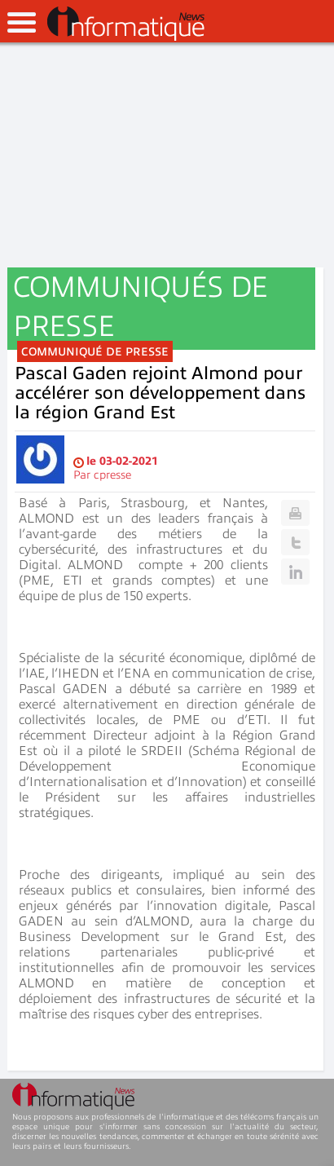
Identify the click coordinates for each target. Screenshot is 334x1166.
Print (295, 513)
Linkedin (295, 572)
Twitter (295, 542)
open (21, 22)
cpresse (112, 475)
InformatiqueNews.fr (125, 24)
